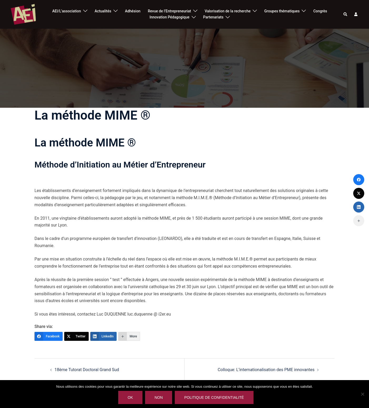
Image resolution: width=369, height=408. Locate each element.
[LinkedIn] (103, 336)
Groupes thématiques (282, 11)
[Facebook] (48, 336)
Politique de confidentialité (214, 397)
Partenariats (213, 17)
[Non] (362, 394)
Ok (130, 397)
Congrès (320, 11)
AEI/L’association (66, 11)
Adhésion (133, 11)
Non (158, 397)
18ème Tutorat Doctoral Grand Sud (86, 369)
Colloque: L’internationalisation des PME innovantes (266, 369)
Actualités (103, 11)
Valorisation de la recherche (228, 11)
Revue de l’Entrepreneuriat (169, 11)
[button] (345, 14)
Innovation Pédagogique (169, 17)
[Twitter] (76, 336)
